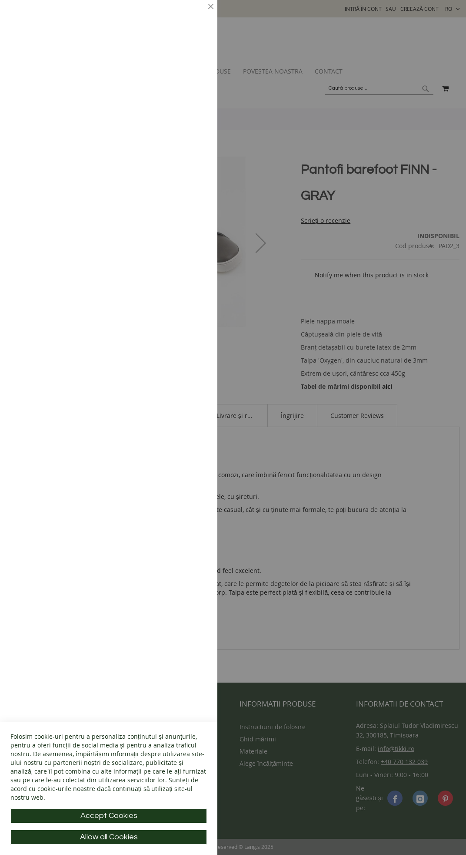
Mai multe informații (176, 76)
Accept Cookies (108, 815)
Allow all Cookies (109, 837)
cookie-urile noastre (66, 788)
